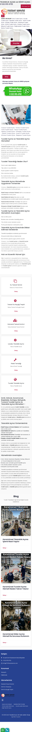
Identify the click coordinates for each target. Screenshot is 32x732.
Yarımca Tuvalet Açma (22, 128)
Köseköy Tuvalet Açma (24, 24)
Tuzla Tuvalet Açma (7, 130)
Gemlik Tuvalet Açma (8, 133)
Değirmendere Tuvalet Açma (21, 26)
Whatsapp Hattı (26, 6)
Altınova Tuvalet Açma (8, 135)
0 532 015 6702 (6, 4)
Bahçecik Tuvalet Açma (7, 26)
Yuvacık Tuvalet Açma (7, 128)
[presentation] (2, 44)
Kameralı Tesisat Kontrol (7, 684)
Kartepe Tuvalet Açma (11, 23)
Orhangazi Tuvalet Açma (23, 131)
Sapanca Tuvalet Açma (8, 131)
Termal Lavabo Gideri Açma (8, 706)
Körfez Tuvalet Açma (10, 24)
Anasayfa (3, 672)
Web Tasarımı (16, 717)
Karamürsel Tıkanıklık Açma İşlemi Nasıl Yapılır (15, 540)
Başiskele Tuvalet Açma (16, 21)
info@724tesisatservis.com (9, 663)
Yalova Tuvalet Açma (20, 130)
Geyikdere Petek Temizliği (19, 704)
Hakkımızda (4, 675)
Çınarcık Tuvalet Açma (22, 133)
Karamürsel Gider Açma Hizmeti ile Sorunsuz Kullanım (16, 635)
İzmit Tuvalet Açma (17, 19)
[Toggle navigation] (2, 16)
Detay (6, 77)
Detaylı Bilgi (16, 43)
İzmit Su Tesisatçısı (6, 687)
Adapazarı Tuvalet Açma (23, 135)
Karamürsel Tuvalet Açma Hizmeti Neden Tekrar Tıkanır (16, 588)
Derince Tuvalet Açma (7, 28)
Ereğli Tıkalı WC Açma (6, 708)
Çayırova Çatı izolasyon (7, 704)
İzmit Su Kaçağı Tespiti (7, 690)
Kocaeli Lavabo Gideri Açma (22, 706)
